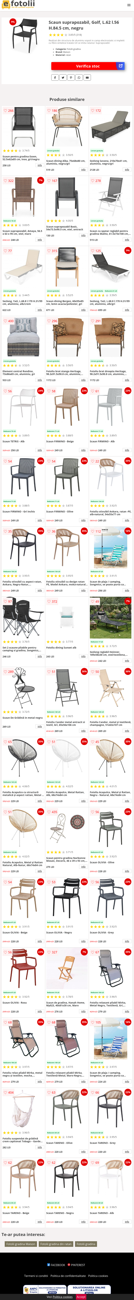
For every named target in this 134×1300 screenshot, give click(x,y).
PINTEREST (76, 1265)
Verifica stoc (100, 66)
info (40, 165)
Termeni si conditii (36, 1276)
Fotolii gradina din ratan (56, 1244)
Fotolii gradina (86, 1244)
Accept (81, 1297)
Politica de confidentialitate (68, 1276)
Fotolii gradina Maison (20, 1244)
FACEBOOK (56, 1265)
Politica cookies (98, 1276)
